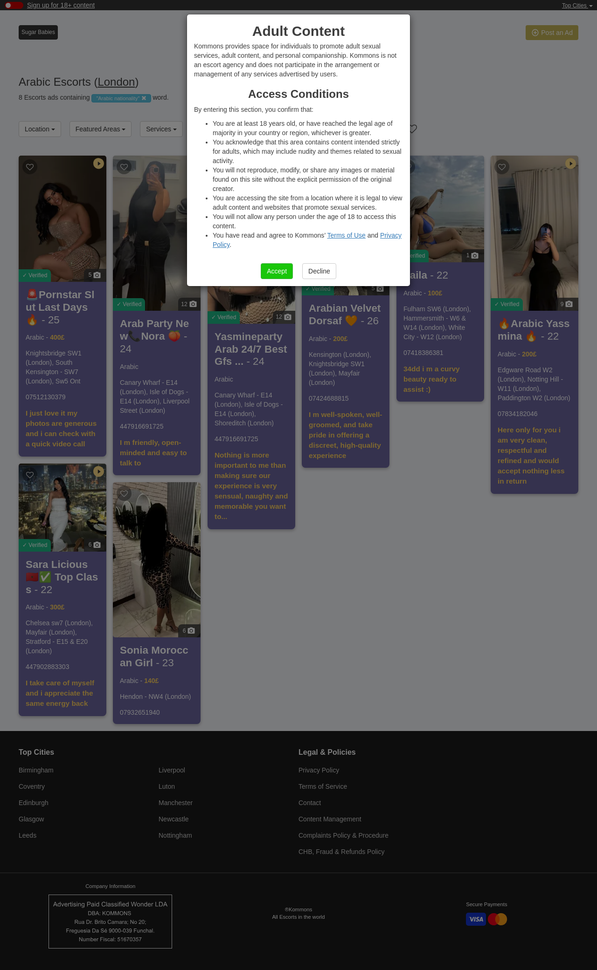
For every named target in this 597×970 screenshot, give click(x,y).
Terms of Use (346, 235)
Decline (319, 271)
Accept (277, 271)
